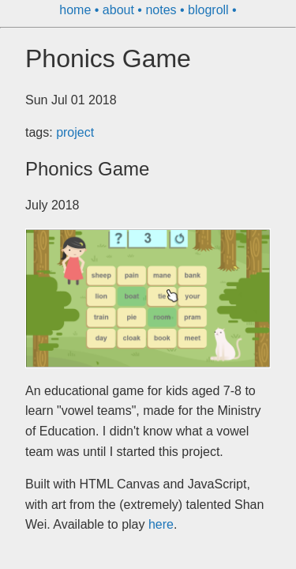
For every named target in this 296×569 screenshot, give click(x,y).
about (120, 10)
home (76, 10)
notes (162, 10)
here (161, 524)
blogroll (210, 10)
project (75, 132)
